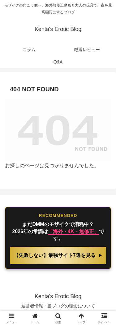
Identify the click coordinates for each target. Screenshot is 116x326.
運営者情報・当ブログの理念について (58, 305)
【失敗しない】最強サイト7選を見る (55, 255)
